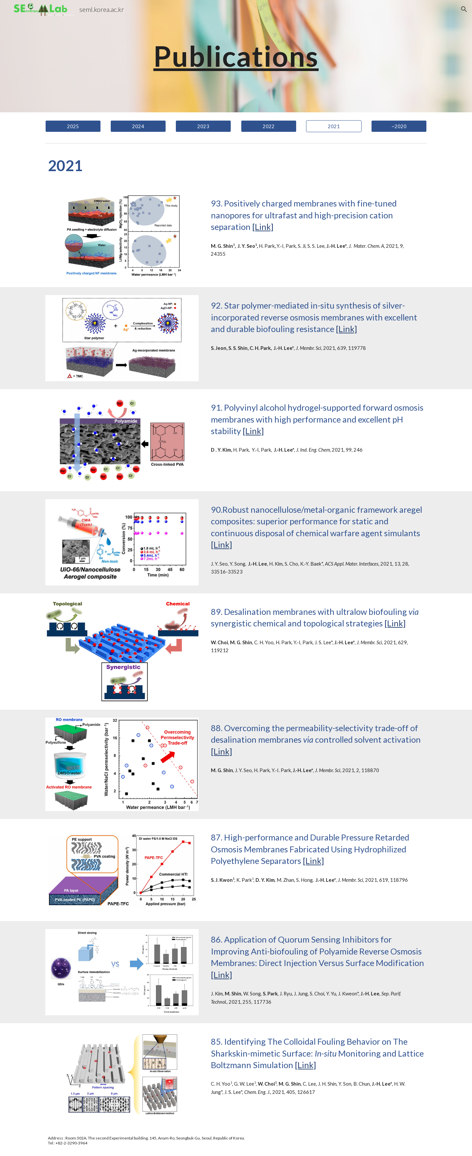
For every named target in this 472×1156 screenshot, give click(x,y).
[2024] (138, 126)
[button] (464, 9)
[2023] (203, 126)
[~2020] (399, 126)
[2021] (333, 126)
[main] (236, 56)
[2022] (268, 126)
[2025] (73, 126)
